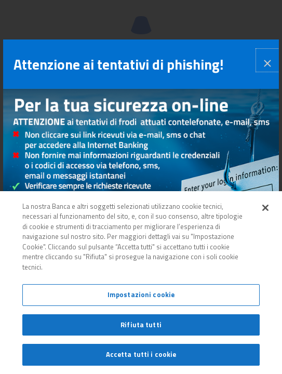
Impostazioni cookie (141, 294)
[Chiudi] (265, 207)
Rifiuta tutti (141, 324)
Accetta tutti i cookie (141, 354)
